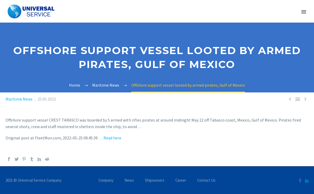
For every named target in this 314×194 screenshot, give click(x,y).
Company (105, 180)
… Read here (109, 137)
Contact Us (206, 180)
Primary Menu (303, 11)
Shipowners (154, 180)
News (129, 180)
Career (180, 180)
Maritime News (19, 99)
